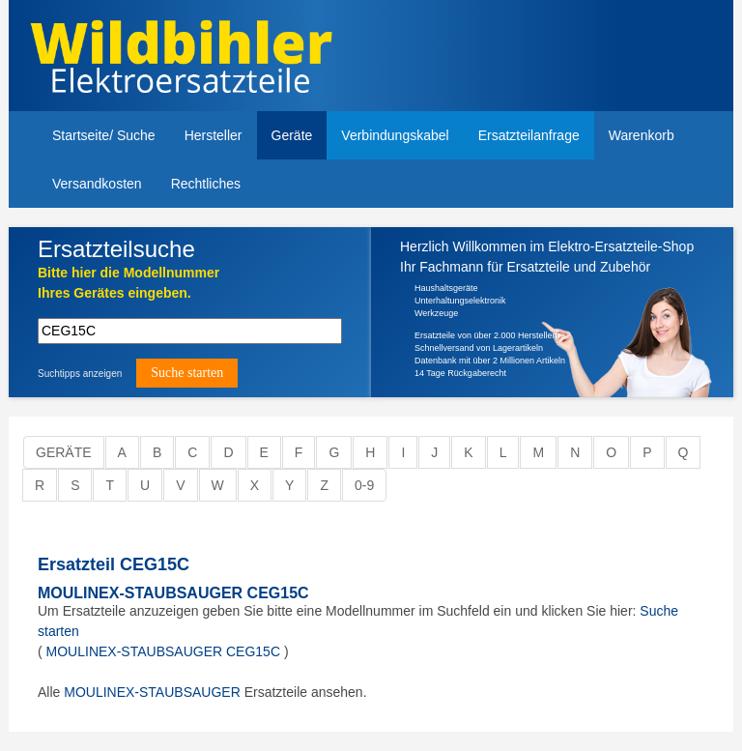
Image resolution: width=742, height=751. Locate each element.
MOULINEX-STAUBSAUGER (152, 692)
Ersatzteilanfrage (529, 135)
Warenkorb (641, 135)
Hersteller (214, 135)
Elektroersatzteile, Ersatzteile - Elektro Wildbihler (200, 57)
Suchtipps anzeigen (80, 373)
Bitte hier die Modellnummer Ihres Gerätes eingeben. (128, 283)
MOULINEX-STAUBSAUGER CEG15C (173, 593)
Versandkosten (97, 183)
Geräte (292, 135)
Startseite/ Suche (104, 135)
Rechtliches (206, 183)
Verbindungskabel (394, 135)
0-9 (364, 485)
